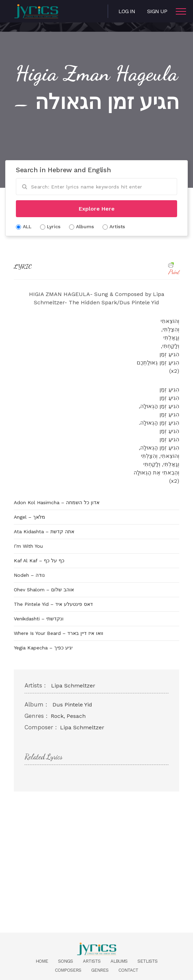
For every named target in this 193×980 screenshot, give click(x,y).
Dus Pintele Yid (72, 704)
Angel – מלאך (29, 517)
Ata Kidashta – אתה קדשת (44, 531)
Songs (65, 961)
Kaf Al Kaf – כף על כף (39, 560)
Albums (118, 961)
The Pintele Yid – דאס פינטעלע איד (53, 604)
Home (42, 961)
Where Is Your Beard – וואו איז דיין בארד (58, 633)
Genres (99, 970)
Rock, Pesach (68, 716)
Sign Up (157, 11)
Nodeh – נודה (29, 575)
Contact (128, 970)
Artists (91, 961)
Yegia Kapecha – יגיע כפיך (43, 647)
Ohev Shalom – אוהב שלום (44, 589)
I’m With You (28, 546)
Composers (68, 970)
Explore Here (97, 208)
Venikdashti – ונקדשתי (39, 618)
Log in (126, 11)
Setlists (147, 961)
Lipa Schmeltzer (73, 685)
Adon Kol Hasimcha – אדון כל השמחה (56, 502)
